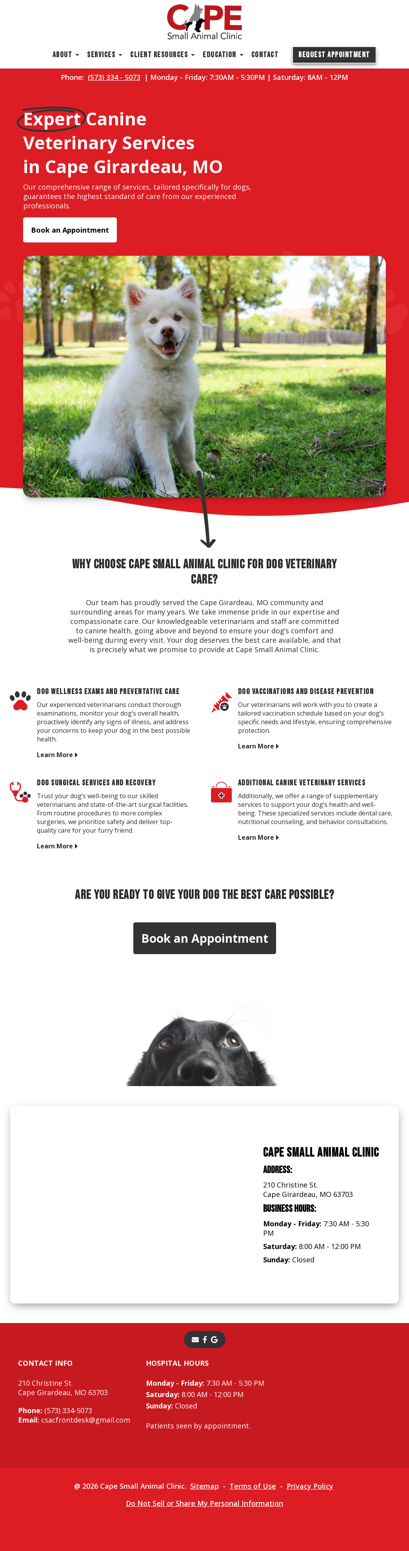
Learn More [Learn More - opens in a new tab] (55, 754)
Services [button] (101, 55)
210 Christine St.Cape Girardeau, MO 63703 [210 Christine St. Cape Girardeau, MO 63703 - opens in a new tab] (63, 1387)
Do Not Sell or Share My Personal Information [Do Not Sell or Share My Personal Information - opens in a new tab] (204, 1503)
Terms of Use (252, 1486)
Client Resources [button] (159, 55)
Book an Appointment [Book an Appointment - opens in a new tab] (70, 230)
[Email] (195, 1339)
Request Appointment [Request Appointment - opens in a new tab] (334, 55)
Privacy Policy (310, 1486)
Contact (265, 55)
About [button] (63, 55)
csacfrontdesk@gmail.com (74, 1419)
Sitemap (204, 1486)
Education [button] (219, 55)
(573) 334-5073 (55, 1410)
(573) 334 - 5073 (114, 77)
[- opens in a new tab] (205, 1339)
